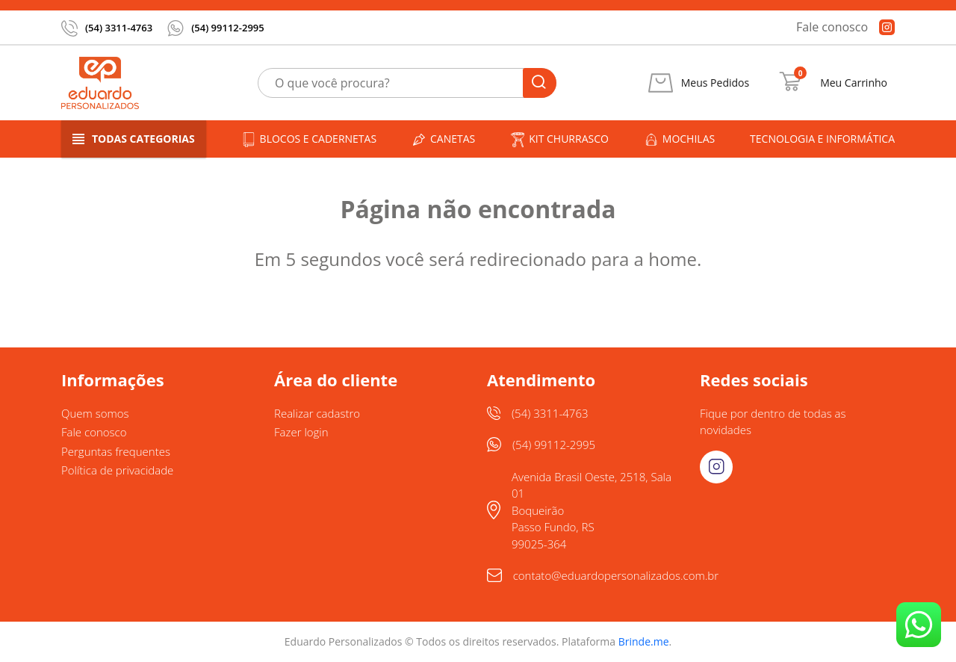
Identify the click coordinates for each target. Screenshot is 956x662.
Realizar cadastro (317, 413)
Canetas (443, 139)
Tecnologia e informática (822, 139)
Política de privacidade (117, 470)
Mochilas (679, 139)
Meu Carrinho (853, 83)
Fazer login (301, 431)
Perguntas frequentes (115, 451)
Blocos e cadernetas (309, 139)
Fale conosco (832, 27)
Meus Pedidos (715, 83)
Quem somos (95, 413)
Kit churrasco (559, 139)
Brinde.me (643, 641)
